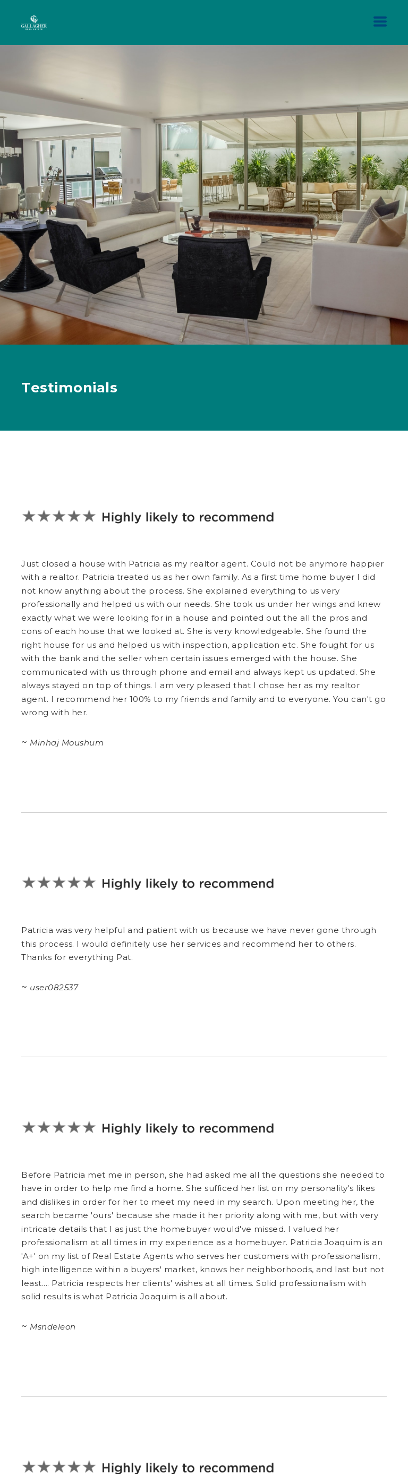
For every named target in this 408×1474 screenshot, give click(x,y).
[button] (380, 21)
